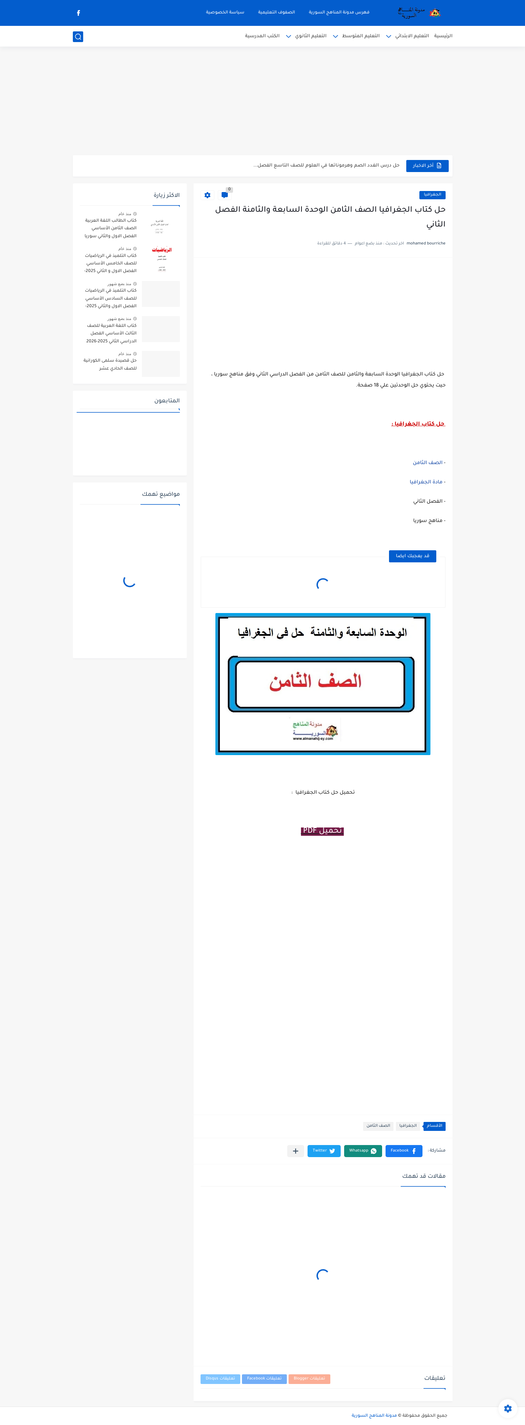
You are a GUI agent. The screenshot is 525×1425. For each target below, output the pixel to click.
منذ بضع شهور (119, 283)
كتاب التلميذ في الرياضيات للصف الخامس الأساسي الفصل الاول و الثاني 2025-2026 (110, 265)
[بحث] (78, 36)
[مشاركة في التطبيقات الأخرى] (295, 1151)
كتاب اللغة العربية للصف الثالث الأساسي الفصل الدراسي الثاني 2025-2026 (111, 334)
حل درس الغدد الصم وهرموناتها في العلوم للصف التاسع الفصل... (326, 165)
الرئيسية (443, 36)
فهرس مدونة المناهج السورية (339, 12)
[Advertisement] (263, 101)
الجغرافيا (432, 195)
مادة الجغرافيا (426, 482)
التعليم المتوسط (361, 36)
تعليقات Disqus (220, 1379)
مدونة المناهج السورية (374, 1416)
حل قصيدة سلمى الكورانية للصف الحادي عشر (110, 365)
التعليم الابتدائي (412, 36)
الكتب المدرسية (262, 36)
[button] (404, 1151)
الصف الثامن (428, 463)
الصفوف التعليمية (276, 12)
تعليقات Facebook (264, 1379)
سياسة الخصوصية (225, 12)
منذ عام (124, 213)
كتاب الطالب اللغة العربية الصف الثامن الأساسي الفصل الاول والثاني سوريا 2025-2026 (111, 230)
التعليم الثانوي (311, 36)
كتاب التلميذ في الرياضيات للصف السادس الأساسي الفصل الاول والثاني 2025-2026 (111, 300)
